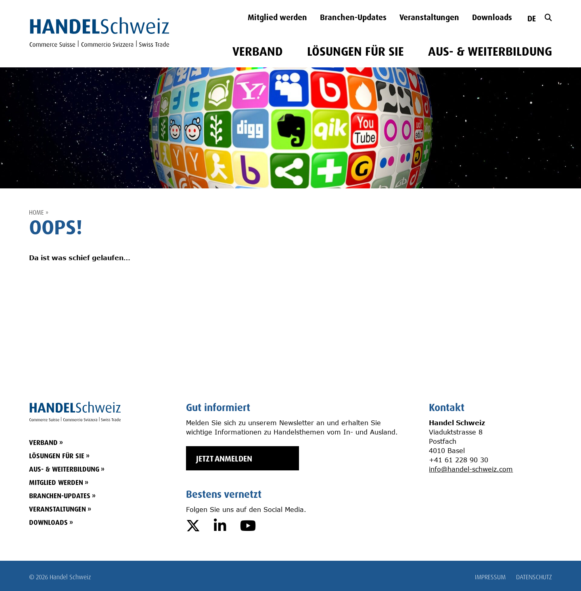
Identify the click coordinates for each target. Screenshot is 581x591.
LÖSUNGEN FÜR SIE (355, 51)
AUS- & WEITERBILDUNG (490, 51)
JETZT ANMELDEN (224, 458)
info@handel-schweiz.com (471, 469)
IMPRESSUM (490, 577)
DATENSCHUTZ (534, 577)
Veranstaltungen (429, 17)
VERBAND (257, 51)
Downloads (492, 17)
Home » (38, 212)
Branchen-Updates (353, 17)
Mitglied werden (277, 17)
